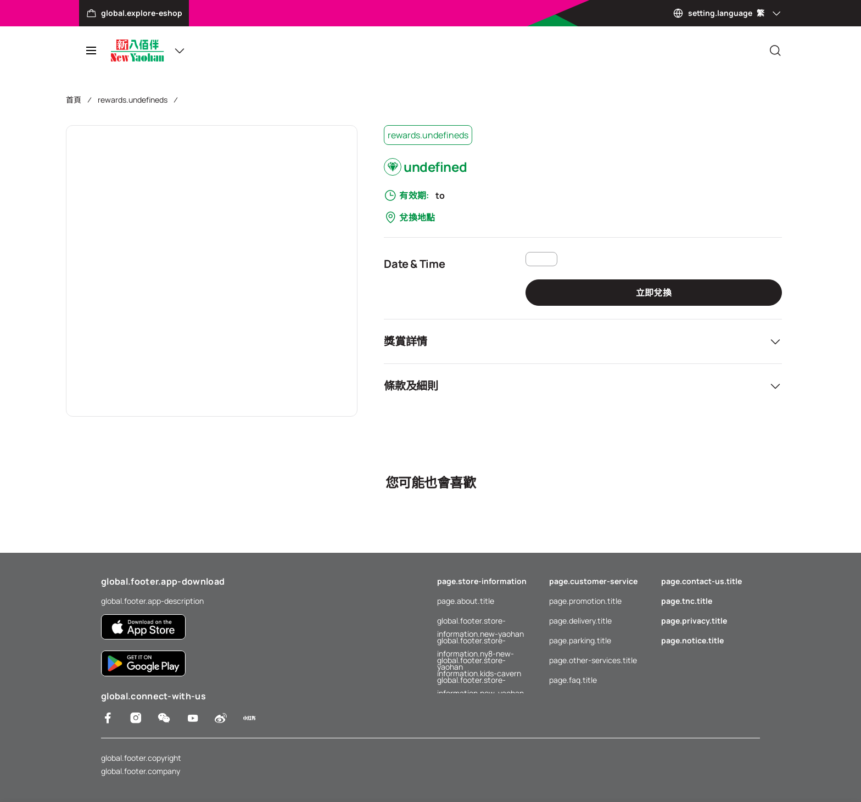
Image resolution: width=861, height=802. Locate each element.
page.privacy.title (694, 620)
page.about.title (465, 601)
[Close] (775, 50)
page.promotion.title (585, 601)
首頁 (73, 99)
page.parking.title (580, 640)
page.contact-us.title (701, 581)
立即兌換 (654, 293)
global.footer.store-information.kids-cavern (479, 661)
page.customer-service (593, 581)
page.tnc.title (686, 601)
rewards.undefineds (132, 99)
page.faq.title (573, 680)
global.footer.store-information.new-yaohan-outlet (486, 680)
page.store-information (482, 581)
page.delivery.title (580, 620)
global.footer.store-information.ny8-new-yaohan (475, 641)
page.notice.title (692, 640)
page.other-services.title (593, 660)
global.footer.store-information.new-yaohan (480, 621)
